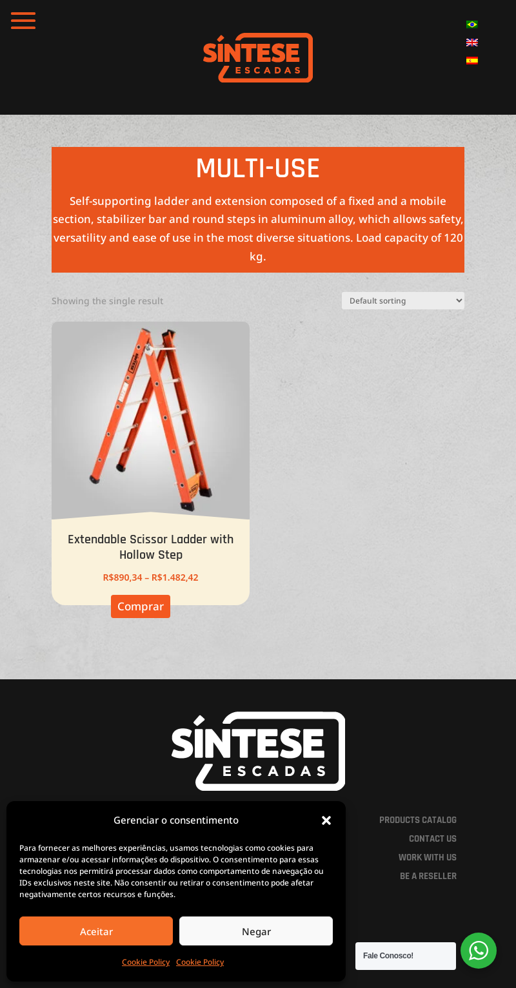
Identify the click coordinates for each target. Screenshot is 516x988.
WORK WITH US (428, 857)
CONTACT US (433, 839)
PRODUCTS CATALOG (418, 820)
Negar (256, 931)
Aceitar (96, 931)
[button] (326, 820)
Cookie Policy (146, 961)
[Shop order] (403, 300)
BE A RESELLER (428, 876)
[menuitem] (472, 24)
